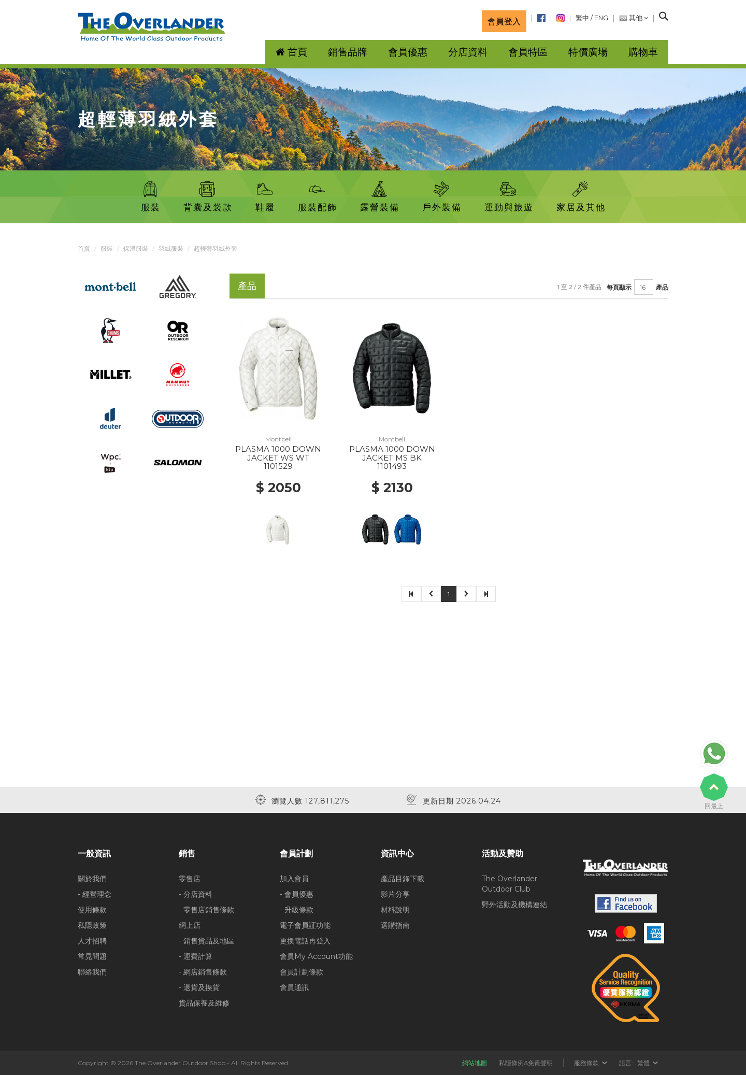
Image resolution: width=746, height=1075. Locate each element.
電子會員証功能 (305, 925)
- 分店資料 (195, 894)
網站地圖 (474, 1063)
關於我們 (92, 878)
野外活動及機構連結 (514, 904)
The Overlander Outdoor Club (509, 884)
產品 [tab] (247, 286)
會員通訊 (294, 987)
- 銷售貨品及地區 (206, 940)
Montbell (278, 439)
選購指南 (395, 925)
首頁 (84, 248)
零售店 (189, 878)
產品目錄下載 (402, 878)
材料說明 (395, 909)
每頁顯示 (619, 287)
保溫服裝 (135, 248)
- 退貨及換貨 (199, 987)
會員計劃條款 (301, 972)
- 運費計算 (195, 956)
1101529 (278, 466)
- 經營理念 (94, 894)
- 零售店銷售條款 (206, 909)
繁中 (582, 18)
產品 (662, 287)
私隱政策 (92, 925)
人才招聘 (92, 940)
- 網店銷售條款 (203, 972)
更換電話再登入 (305, 940)
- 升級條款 (296, 909)
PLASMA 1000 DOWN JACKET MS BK (392, 453)
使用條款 (92, 909)
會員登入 (504, 21)
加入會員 (294, 878)
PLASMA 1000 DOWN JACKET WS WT (278, 453)
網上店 (189, 925)
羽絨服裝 (171, 248)
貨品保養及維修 (204, 1003)
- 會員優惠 (296, 894)
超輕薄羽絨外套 (215, 248)
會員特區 (528, 52)
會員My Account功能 (316, 956)
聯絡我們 (92, 972)
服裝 (107, 248)
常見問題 (92, 956)
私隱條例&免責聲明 (526, 1063)
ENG (601, 18)
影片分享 (395, 894)
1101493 (392, 466)
